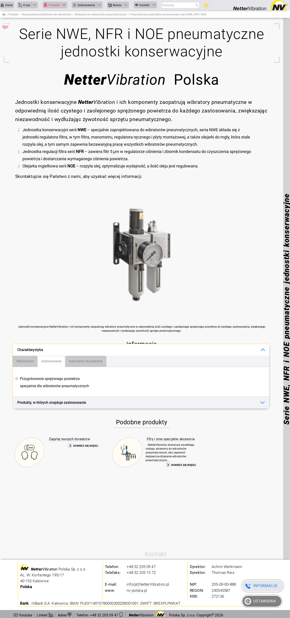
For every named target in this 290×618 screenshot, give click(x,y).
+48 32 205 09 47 (141, 566)
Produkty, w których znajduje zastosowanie (51, 402)
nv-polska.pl (137, 590)
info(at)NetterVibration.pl (148, 584)
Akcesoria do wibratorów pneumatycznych (101, 14)
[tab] (25, 361)
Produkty (13, 14)
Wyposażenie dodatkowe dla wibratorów (46, 14)
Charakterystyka (30, 350)
